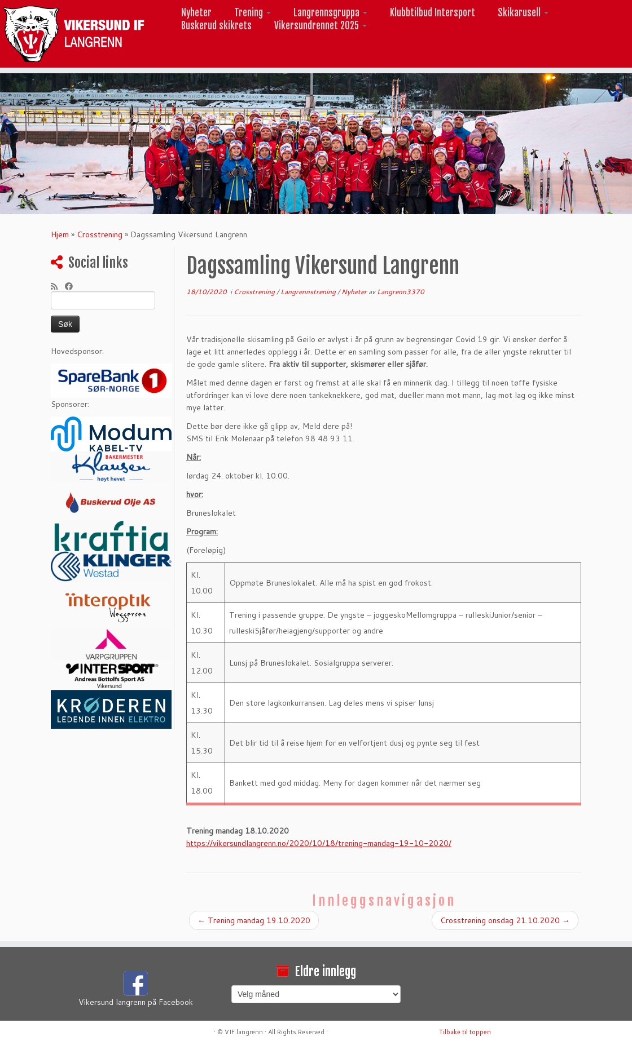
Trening (252, 13)
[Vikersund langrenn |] (74, 34)
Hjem (60, 234)
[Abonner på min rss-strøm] (58, 286)
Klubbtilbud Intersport (432, 13)
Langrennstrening (308, 291)
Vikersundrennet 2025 (320, 26)
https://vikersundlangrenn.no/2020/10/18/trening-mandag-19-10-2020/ (318, 843)
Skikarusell (523, 13)
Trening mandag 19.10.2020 (254, 920)
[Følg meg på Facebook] (72, 286)
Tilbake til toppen (465, 1031)
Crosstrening (99, 234)
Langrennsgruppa (330, 13)
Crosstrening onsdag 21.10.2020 (505, 920)
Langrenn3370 (400, 291)
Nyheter (196, 13)
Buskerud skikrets (216, 26)
